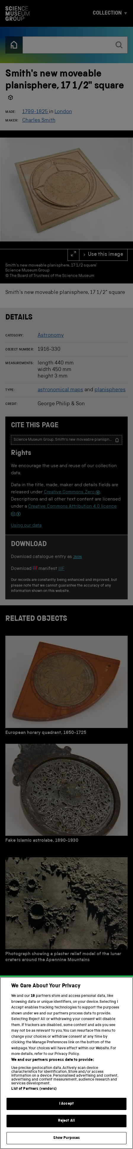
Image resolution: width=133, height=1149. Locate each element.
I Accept (66, 1113)
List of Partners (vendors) (33, 1098)
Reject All (66, 1130)
